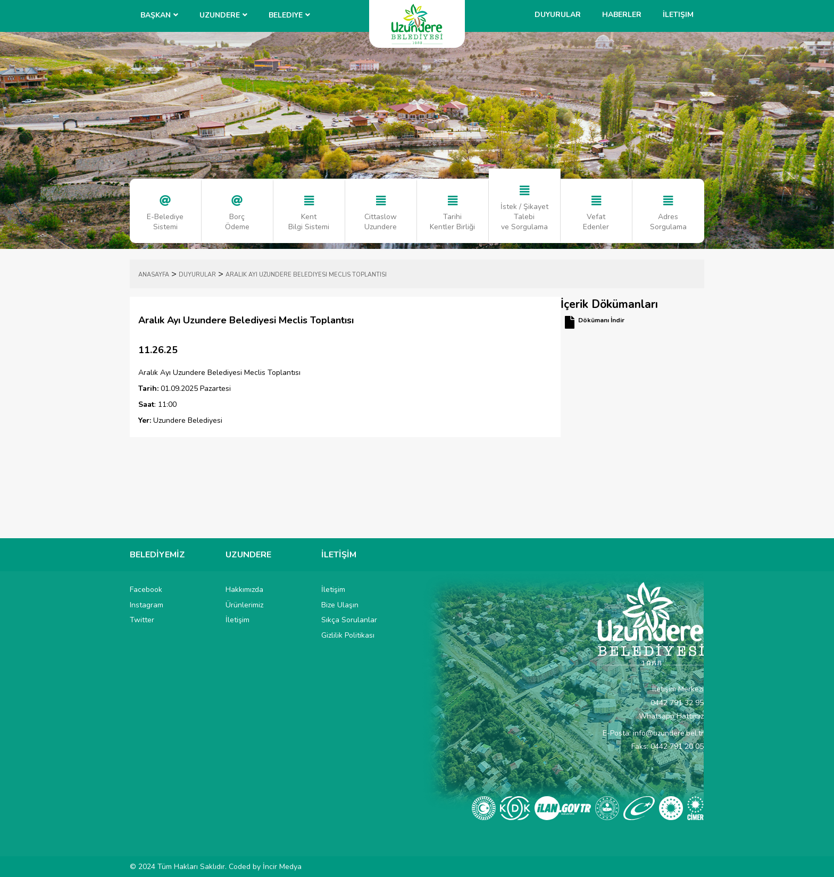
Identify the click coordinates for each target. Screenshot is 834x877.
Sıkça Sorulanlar (349, 620)
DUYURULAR (197, 275)
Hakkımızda (244, 589)
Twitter (142, 620)
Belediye (286, 15)
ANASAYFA (153, 275)
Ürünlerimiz (244, 605)
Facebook (146, 589)
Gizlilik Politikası (347, 635)
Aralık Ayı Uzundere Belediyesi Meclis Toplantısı (306, 275)
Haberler (621, 15)
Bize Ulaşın (339, 605)
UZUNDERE (219, 15)
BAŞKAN (155, 15)
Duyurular (558, 15)
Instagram (146, 605)
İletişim (678, 15)
